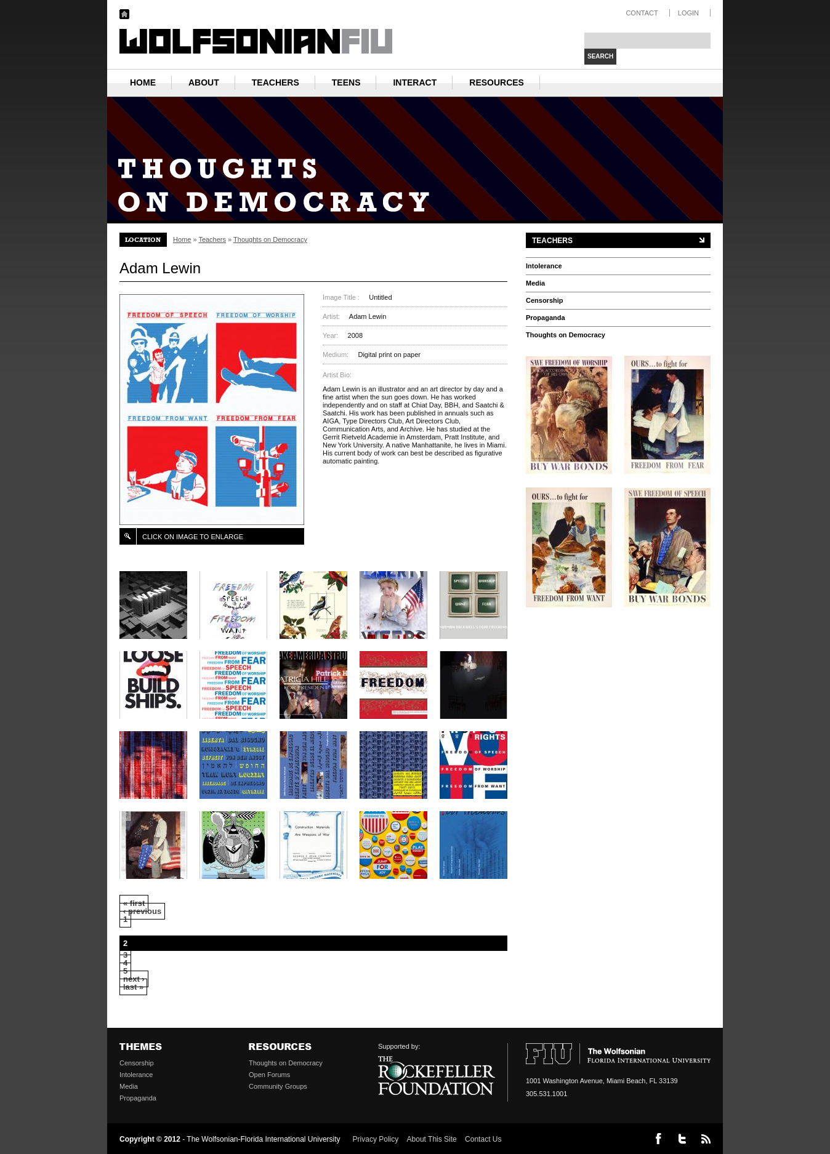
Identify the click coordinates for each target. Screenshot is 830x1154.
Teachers (275, 82)
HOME (143, 82)
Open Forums (269, 1074)
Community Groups (278, 1086)
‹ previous (142, 911)
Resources (496, 82)
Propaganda (545, 317)
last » (133, 987)
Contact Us (483, 1139)
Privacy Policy (376, 1139)
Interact (415, 82)
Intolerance (544, 266)
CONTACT (642, 13)
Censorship (544, 300)
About (203, 82)
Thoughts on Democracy (270, 239)
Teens (346, 82)
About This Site (432, 1139)
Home (182, 239)
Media (535, 283)
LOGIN (688, 13)
